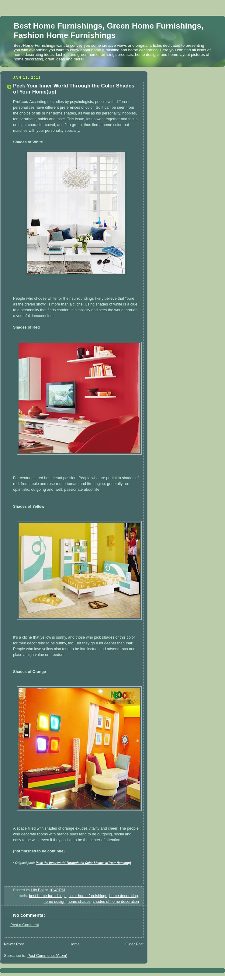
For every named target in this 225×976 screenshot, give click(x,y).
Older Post (134, 944)
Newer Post (14, 944)
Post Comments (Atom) (47, 956)
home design (54, 901)
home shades (79, 901)
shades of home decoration (116, 901)
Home (74, 944)
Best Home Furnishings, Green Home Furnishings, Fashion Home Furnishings (108, 30)
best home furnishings (47, 896)
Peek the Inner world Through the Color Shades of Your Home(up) (83, 863)
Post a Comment (24, 925)
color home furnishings (88, 896)
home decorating (123, 896)
